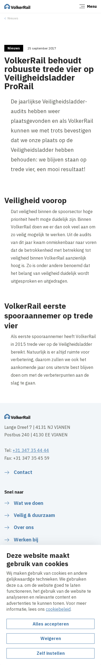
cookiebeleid (58, 609)
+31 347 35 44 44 (31, 450)
